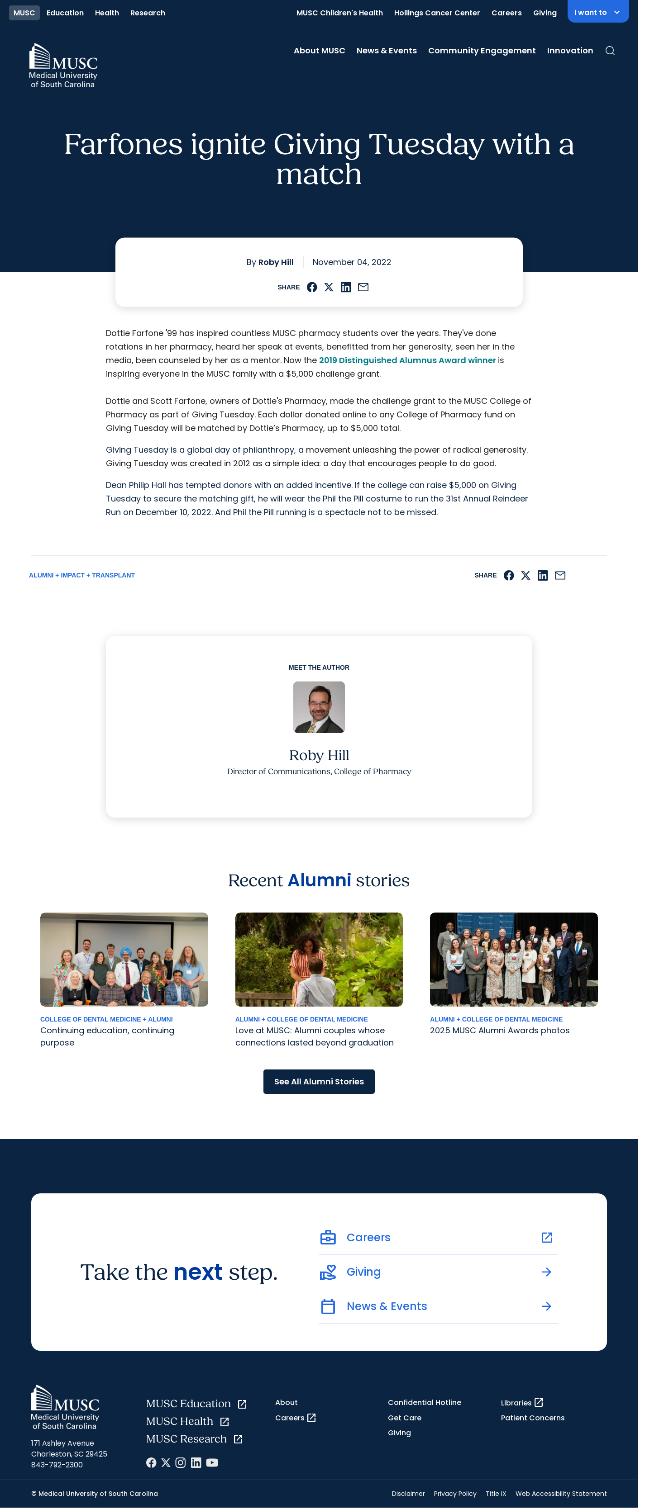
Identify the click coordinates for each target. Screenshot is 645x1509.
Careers (507, 13)
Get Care (404, 1418)
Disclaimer (408, 1493)
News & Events (387, 50)
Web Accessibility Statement (561, 1493)
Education (65, 13)
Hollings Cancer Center (437, 13)
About (286, 1402)
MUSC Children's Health (339, 13)
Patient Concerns (533, 1418)
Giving (545, 13)
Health (107, 13)
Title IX (496, 1493)
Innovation (570, 50)
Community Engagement (482, 50)
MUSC (24, 13)
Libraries (522, 1402)
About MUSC (319, 50)
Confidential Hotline (424, 1402)
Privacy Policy (455, 1493)
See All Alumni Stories (319, 1081)
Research (147, 13)
